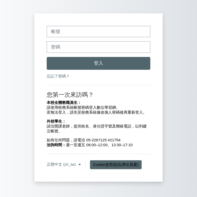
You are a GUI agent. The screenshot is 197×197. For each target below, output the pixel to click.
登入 (98, 63)
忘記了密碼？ (58, 76)
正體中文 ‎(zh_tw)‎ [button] (62, 164)
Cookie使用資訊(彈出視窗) (115, 164)
